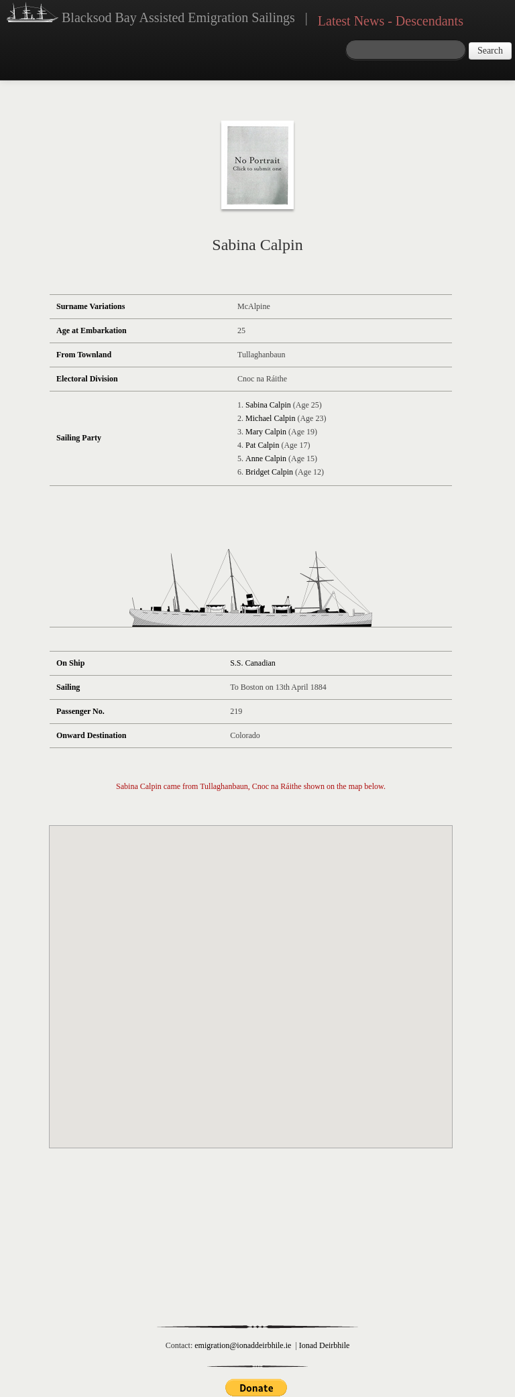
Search (490, 51)
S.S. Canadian (253, 663)
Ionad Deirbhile (324, 1345)
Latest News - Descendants (390, 20)
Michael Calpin (270, 418)
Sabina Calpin (268, 405)
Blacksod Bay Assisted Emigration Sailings (151, 14)
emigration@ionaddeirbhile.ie (242, 1345)
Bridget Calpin (269, 472)
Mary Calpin (265, 431)
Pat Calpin (262, 445)
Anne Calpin (265, 458)
